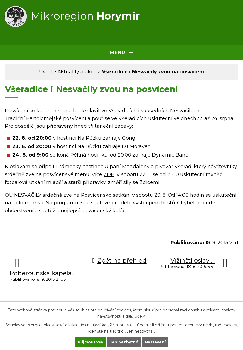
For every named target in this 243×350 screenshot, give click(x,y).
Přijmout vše (90, 342)
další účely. (136, 316)
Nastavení (155, 342)
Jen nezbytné (124, 342)
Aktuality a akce (76, 72)
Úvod (45, 72)
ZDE (109, 174)
